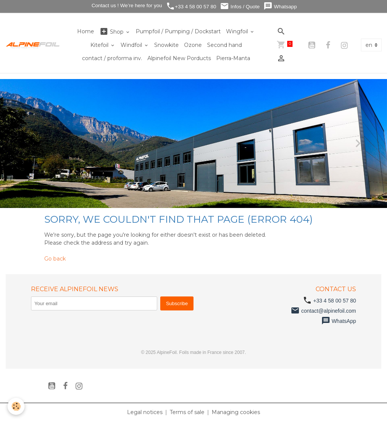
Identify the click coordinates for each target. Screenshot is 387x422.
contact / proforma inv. (112, 58)
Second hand (224, 45)
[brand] (32, 45)
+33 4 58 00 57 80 (191, 6)
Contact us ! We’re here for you (126, 5)
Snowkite (166, 45)
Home (85, 31)
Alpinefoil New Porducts (179, 58)
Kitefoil (100, 45)
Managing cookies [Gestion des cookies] (236, 412)
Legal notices (145, 412)
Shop (112, 32)
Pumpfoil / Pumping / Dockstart (178, 31)
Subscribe (177, 303)
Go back (55, 258)
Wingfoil (237, 31)
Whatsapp (280, 6)
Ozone (193, 45)
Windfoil (132, 45)
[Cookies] (16, 406)
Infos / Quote (240, 6)
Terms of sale (187, 412)
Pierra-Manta (233, 58)
